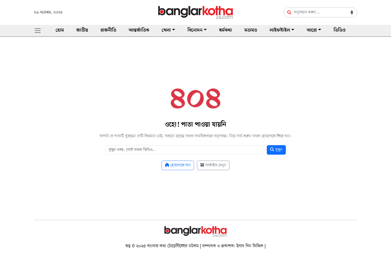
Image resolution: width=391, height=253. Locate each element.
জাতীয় (82, 30)
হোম (60, 30)
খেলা (166, 30)
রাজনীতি (108, 30)
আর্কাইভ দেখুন (213, 165)
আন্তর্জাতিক (139, 30)
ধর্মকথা (225, 30)
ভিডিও (339, 30)
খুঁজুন (276, 150)
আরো (312, 30)
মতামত (250, 30)
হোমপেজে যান (178, 165)
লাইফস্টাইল (280, 30)
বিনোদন (195, 30)
